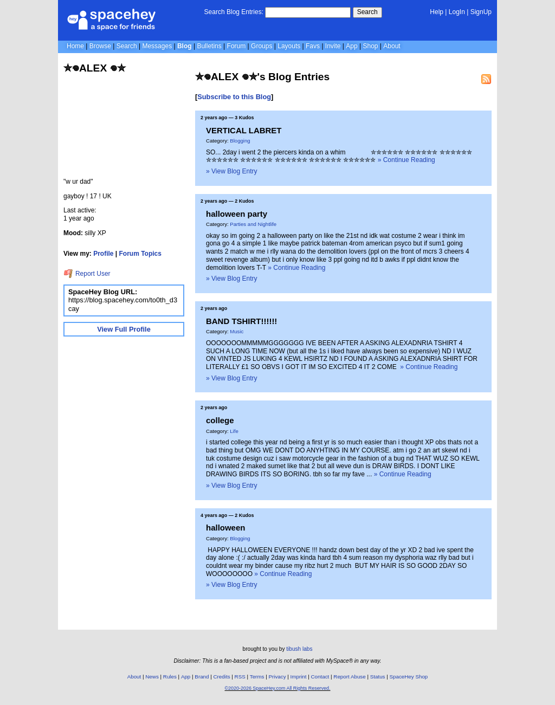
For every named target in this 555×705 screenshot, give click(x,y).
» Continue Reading (406, 160)
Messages (157, 46)
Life (234, 431)
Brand (202, 677)
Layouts (289, 46)
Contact (320, 677)
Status (377, 677)
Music (236, 331)
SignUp (481, 12)
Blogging (240, 141)
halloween (225, 527)
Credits (222, 677)
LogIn (457, 12)
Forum (236, 46)
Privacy (277, 677)
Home (75, 46)
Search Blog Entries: (233, 12)
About (391, 46)
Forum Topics (140, 253)
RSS (240, 677)
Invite (333, 46)
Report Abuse (349, 677)
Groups (261, 46)
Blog (184, 46)
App (351, 46)
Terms (257, 677)
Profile (103, 253)
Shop (370, 46)
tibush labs (299, 649)
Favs (313, 46)
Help (436, 12)
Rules (170, 677)
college (220, 420)
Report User (87, 273)
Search (367, 12)
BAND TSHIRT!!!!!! (241, 321)
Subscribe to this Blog (234, 97)
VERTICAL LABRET (243, 130)
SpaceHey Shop (409, 677)
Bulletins (209, 46)
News (152, 677)
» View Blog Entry (231, 171)
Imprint (299, 677)
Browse (100, 46)
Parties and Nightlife (253, 224)
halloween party (236, 213)
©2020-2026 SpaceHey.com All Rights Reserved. (277, 688)
